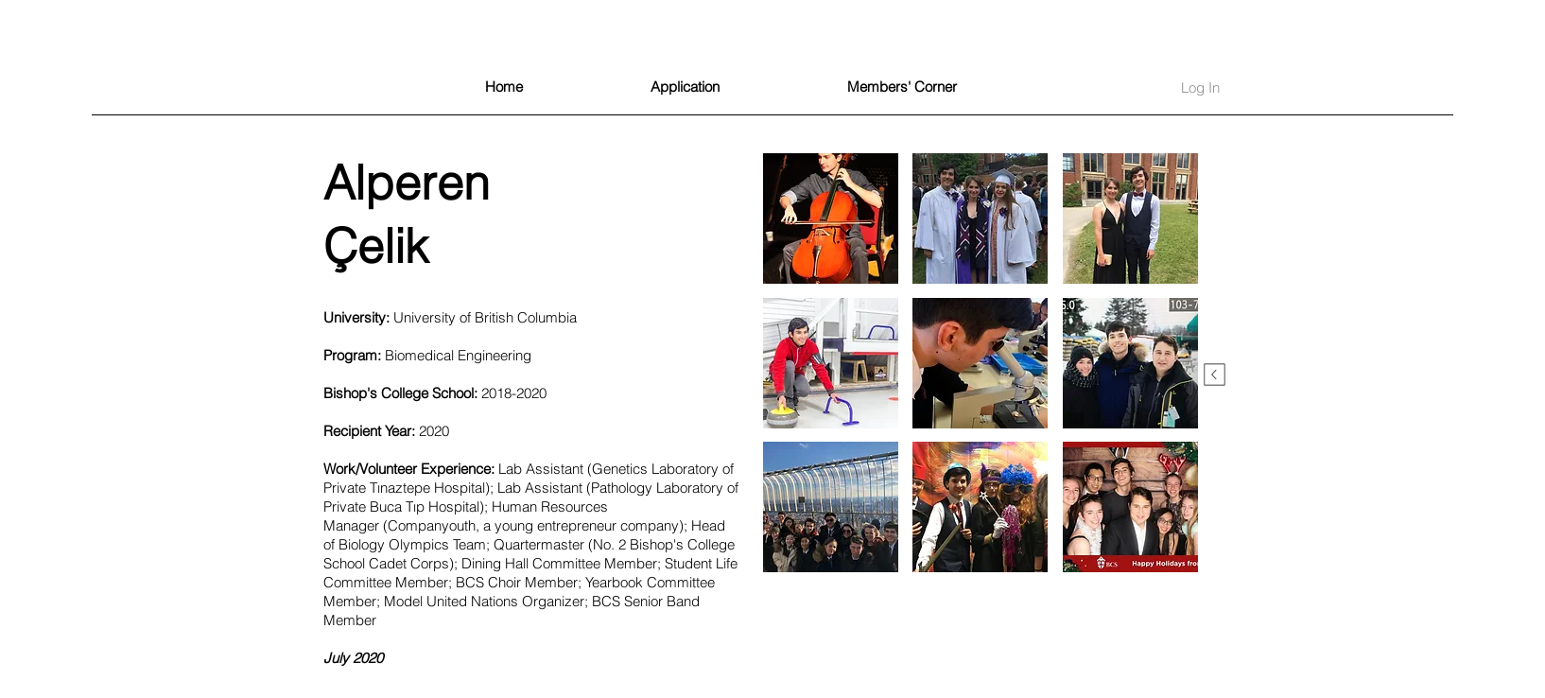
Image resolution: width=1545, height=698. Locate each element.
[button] (830, 218)
